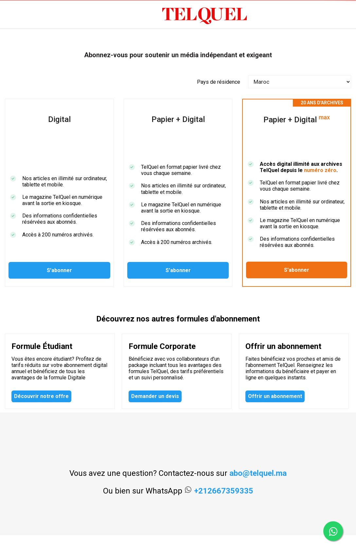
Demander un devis (155, 396)
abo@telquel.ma (258, 473)
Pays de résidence (218, 82)
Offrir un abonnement (275, 396)
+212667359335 (223, 490)
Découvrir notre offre (41, 396)
